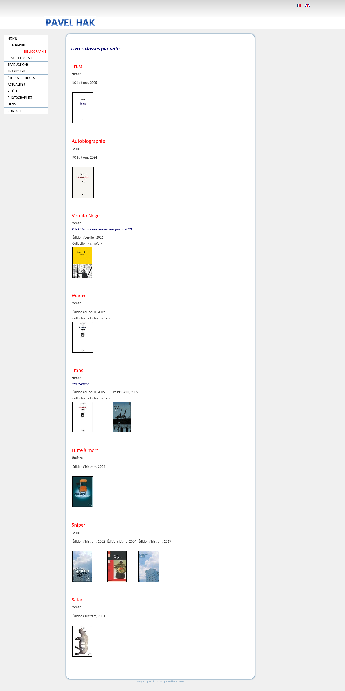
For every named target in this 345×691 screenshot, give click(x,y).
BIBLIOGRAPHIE (35, 51)
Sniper (78, 525)
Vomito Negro (86, 215)
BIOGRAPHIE (17, 45)
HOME (12, 38)
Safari (78, 599)
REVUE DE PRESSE (20, 58)
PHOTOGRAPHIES (20, 98)
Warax (78, 295)
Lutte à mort (85, 450)
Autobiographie (88, 141)
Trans (77, 370)
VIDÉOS (13, 91)
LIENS (12, 104)
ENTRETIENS (16, 71)
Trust (77, 66)
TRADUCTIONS (18, 65)
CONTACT (14, 111)
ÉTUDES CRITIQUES (21, 78)
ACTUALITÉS (16, 84)
